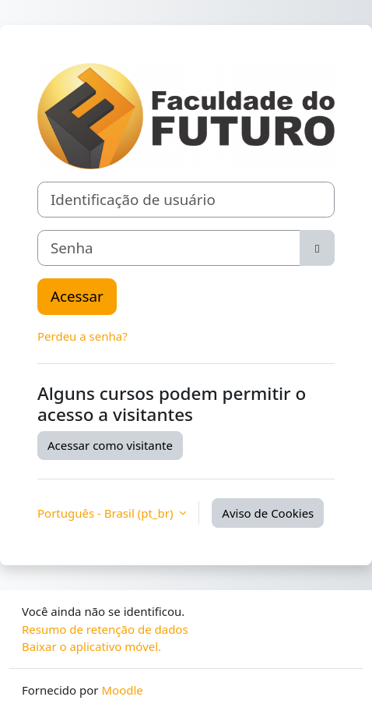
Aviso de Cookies (268, 513)
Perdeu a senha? (82, 336)
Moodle (121, 690)
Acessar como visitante (110, 445)
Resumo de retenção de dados (105, 629)
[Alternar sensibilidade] (317, 248)
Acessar (77, 296)
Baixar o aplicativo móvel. (91, 646)
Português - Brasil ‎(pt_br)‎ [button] (106, 513)
